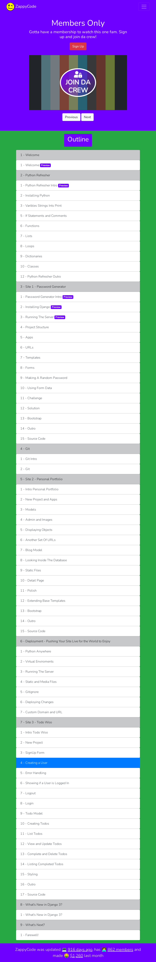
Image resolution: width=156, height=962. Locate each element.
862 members (120, 949)
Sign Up (78, 46)
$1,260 (76, 955)
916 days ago (80, 949)
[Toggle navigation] (144, 7)
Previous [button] (71, 117)
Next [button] (87, 117)
